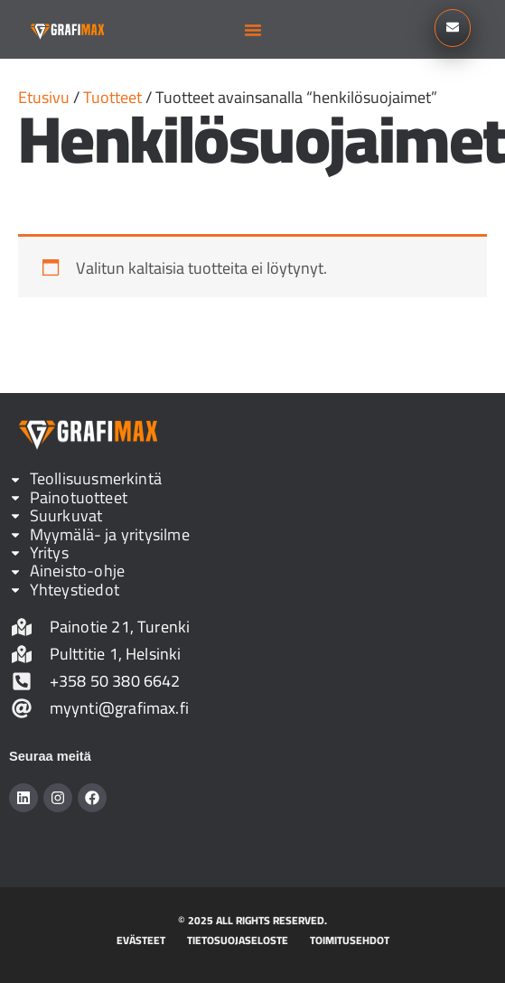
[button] (253, 29)
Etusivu (44, 96)
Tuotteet (112, 96)
